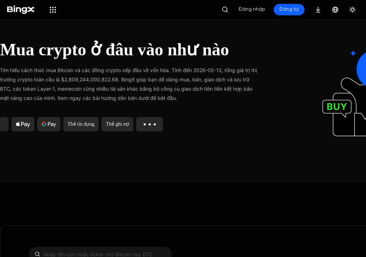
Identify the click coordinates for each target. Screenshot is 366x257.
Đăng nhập (252, 9)
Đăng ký (289, 9)
